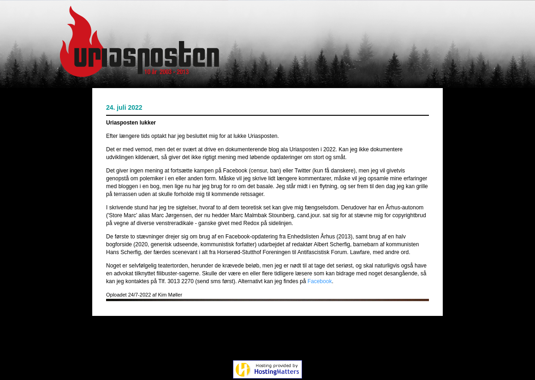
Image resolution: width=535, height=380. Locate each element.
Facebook (320, 281)
